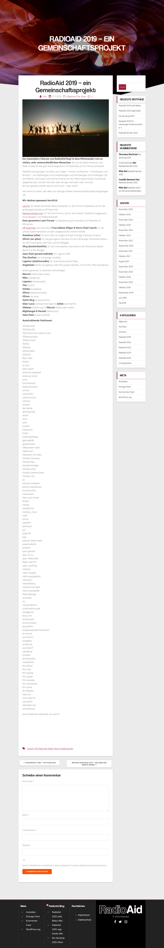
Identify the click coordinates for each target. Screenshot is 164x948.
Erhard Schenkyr (125, 157)
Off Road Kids (29, 227)
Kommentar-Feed (126, 386)
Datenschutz (84, 919)
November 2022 (126, 235)
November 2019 (126, 276)
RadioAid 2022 (125, 336)
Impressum (84, 915)
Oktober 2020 (125, 271)
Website (26, 845)
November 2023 (126, 224)
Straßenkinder (66, 748)
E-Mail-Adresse (29, 830)
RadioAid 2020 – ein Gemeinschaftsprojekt (130, 184)
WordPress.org (125, 391)
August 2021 (124, 255)
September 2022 (126, 240)
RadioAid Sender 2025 (128, 127)
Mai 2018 (122, 297)
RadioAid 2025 (125, 352)
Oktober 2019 (125, 281)
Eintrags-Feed (125, 381)
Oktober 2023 (125, 229)
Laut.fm (26, 206)
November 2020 (126, 266)
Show (56, 748)
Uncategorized (125, 357)
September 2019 (126, 287)
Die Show (81, 96)
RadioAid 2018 (125, 331)
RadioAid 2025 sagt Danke (130, 105)
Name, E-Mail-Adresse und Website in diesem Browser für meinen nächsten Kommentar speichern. (64, 865)
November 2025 (126, 203)
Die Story (122, 326)
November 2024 (126, 214)
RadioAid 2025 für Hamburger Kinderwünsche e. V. (130, 119)
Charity (30, 748)
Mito (45, 96)
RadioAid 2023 (125, 341)
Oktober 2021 (124, 250)
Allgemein (71, 96)
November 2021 (126, 245)
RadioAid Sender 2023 (128, 160)
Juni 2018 (122, 292)
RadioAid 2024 (125, 347)
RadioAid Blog (56, 906)
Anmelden (123, 375)
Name (25, 814)
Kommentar (28, 781)
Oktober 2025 (125, 208)
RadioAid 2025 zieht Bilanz (130, 99)
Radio (50, 748)
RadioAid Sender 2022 (128, 176)
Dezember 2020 (126, 260)
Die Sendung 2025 (126, 110)
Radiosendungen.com (32, 213)
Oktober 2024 (125, 219)
